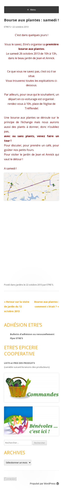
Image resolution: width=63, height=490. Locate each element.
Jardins (19, 284)
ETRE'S (7, 26)
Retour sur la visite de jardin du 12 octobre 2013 (16, 306)
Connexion (10, 479)
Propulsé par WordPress (44, 483)
